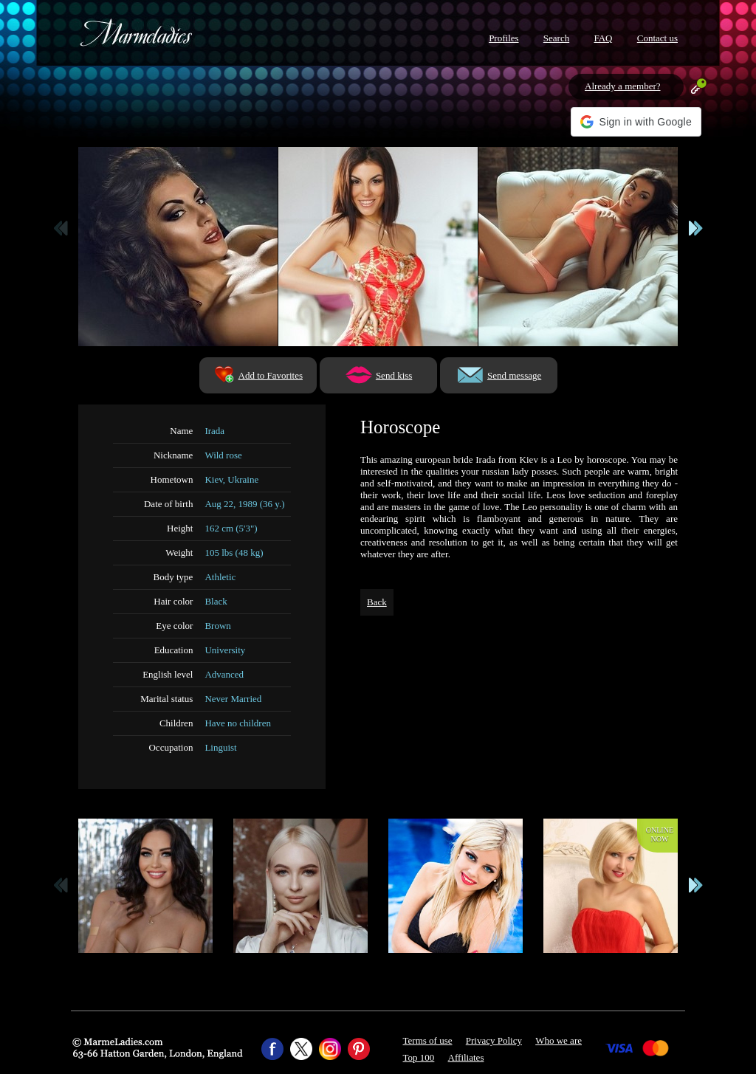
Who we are (558, 1040)
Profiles (503, 38)
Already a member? (623, 86)
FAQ (603, 38)
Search (556, 38)
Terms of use (428, 1040)
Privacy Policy (494, 1040)
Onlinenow (659, 834)
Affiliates (466, 1057)
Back (377, 601)
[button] (636, 122)
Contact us (657, 38)
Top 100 (419, 1057)
